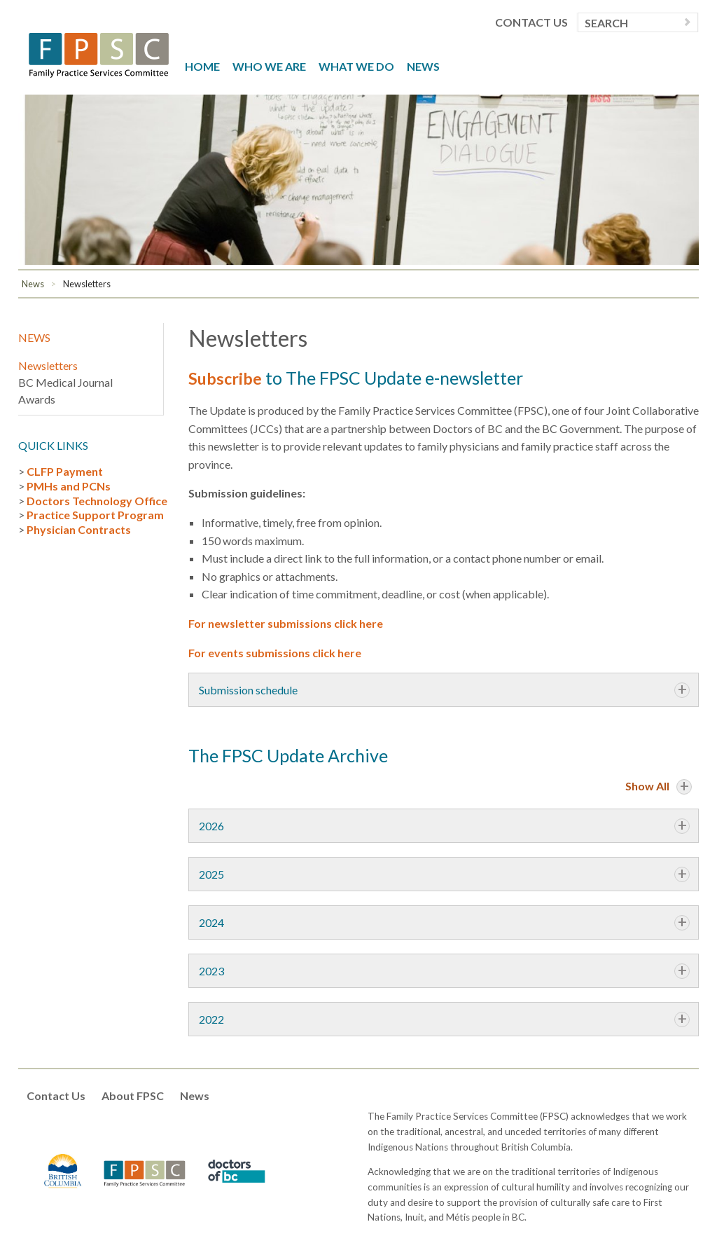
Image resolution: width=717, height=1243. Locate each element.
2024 (211, 922)
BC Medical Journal (65, 382)
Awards (36, 399)
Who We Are (269, 66)
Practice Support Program (95, 514)
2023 (211, 970)
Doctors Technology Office (97, 500)
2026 (211, 825)
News (423, 66)
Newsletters (87, 283)
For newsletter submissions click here (285, 623)
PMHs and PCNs (69, 486)
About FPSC (133, 1095)
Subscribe (227, 377)
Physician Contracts (79, 529)
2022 (211, 1019)
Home (202, 66)
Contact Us (531, 22)
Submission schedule (248, 689)
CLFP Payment (65, 471)
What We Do (356, 66)
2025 (211, 874)
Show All (647, 785)
